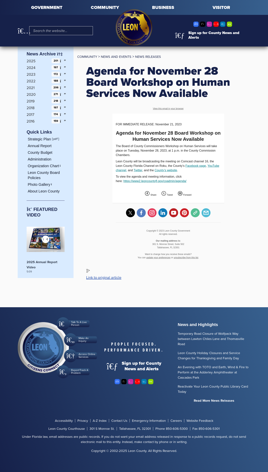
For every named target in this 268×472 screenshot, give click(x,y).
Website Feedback (199, 420)
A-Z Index (100, 420)
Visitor (221, 7)
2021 (31, 88)
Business (163, 7)
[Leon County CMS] (134, 27)
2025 (31, 61)
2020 (31, 94)
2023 (31, 74)
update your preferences (158, 257)
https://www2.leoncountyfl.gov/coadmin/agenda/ (154, 181)
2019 (31, 101)
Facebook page (195, 165)
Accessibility (64, 420)
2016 (31, 121)
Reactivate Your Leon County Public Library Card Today (213, 389)
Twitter (138, 170)
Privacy (82, 420)
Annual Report (40, 146)
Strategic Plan (39, 139)
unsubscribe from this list (186, 257)
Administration (39, 159)
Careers (176, 420)
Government (46, 7)
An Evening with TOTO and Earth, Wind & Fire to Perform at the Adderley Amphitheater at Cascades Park (213, 372)
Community (105, 7)
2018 (31, 108)
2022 (31, 81)
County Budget (40, 152)
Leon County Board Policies (44, 175)
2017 (30, 114)
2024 (31, 67)
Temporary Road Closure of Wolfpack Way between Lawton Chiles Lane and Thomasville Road (211, 338)
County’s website (166, 170)
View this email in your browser (168, 108)
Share (153, 195)
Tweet (170, 195)
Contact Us (119, 420)
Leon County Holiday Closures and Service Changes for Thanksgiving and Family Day (209, 356)
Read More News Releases (214, 400)
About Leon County (44, 191)
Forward (187, 195)
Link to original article (103, 277)
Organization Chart (45, 166)
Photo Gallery (41, 184)
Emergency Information (149, 420)
